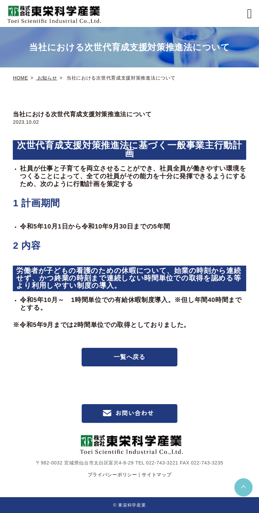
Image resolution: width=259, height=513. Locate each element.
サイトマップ (156, 474)
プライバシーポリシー (112, 474)
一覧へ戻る (129, 357)
